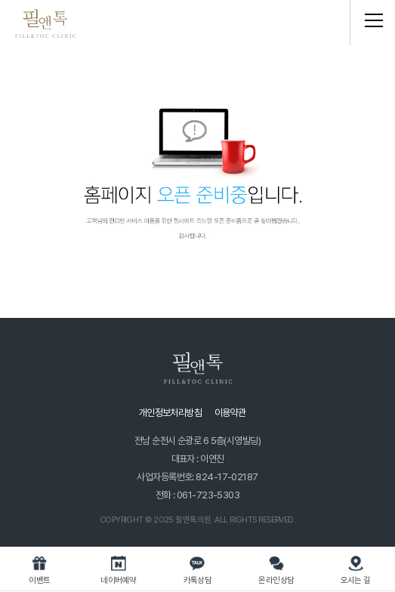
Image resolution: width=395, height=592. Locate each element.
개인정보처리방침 (170, 412)
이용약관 (230, 412)
